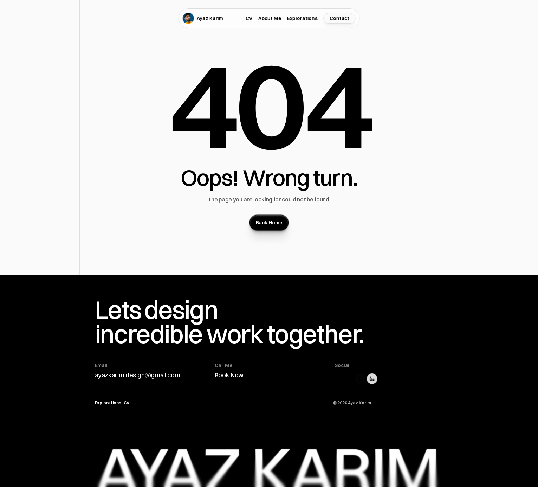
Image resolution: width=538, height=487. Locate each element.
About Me (269, 18)
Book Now (229, 375)
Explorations (302, 18)
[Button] (269, 222)
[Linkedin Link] (373, 378)
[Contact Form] (339, 18)
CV (249, 18)
